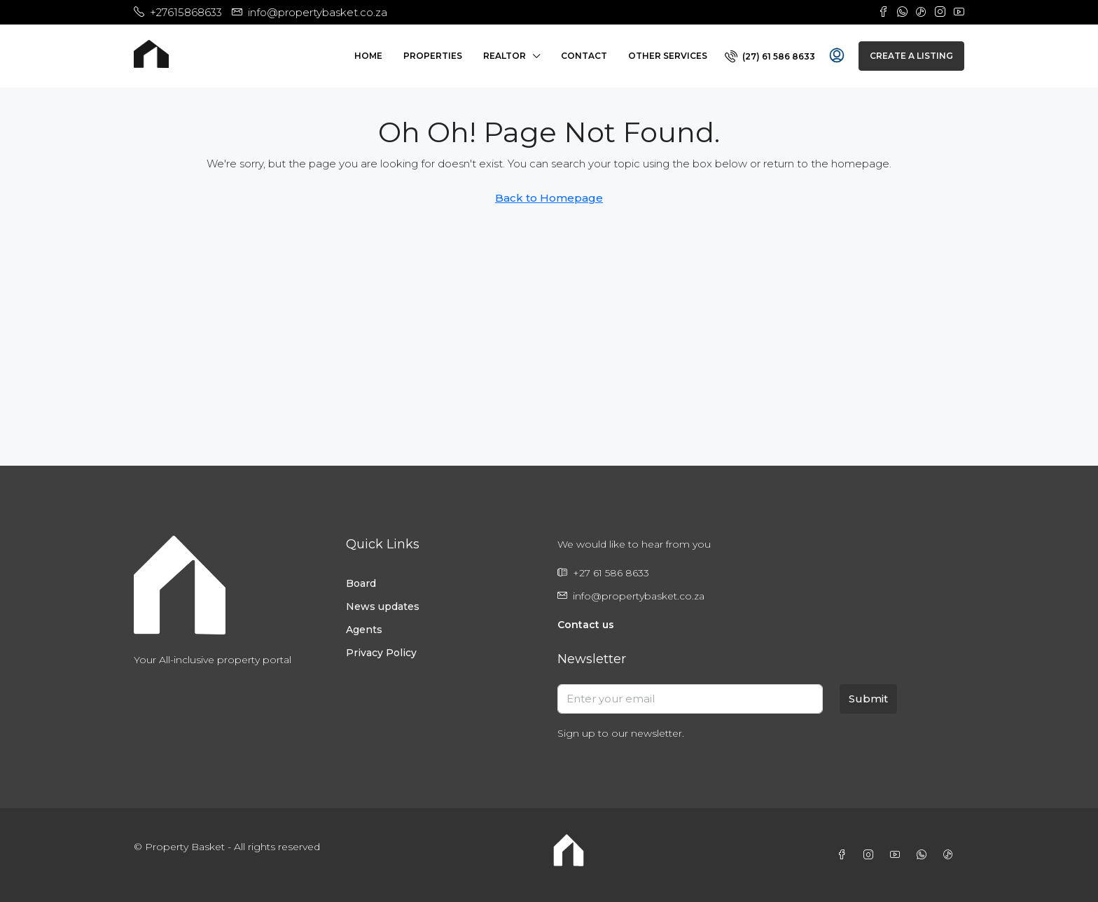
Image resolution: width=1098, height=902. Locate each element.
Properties (432, 55)
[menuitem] (770, 56)
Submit (868, 698)
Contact (584, 55)
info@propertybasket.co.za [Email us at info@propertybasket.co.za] (638, 596)
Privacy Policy (381, 652)
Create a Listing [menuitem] (911, 55)
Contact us (585, 624)
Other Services (667, 55)
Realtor (504, 55)
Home (368, 55)
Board (361, 583)
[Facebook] (844, 855)
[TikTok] (951, 855)
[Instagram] (871, 855)
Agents (364, 629)
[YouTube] (897, 855)
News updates (382, 606)
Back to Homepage (549, 197)
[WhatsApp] (924, 855)
